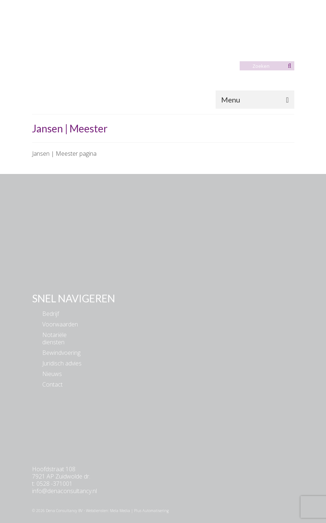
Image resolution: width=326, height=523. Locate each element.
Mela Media (120, 510)
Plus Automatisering (151, 510)
